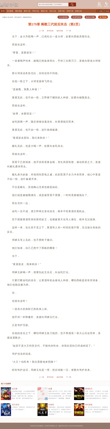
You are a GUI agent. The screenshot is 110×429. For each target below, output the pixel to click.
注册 (99, 11)
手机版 (103, 17)
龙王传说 (15, 405)
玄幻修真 (10, 11)
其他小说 (78, 11)
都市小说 (27, 11)
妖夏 (50, 389)
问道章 (51, 405)
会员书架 (99, 4)
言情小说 (70, 11)
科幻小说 (53, 11)
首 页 (3, 11)
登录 (106, 11)
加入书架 (90, 17)
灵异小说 (61, 11)
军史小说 (35, 11)
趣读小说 (5, 17)
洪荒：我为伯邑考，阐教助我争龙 (21, 17)
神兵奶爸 (88, 405)
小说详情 (63, 17)
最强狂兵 (88, 389)
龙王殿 (14, 389)
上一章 (41, 31)
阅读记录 (106, 4)
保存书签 (60, 31)
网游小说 (44, 11)
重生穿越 (18, 11)
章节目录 (77, 17)
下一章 (68, 31)
